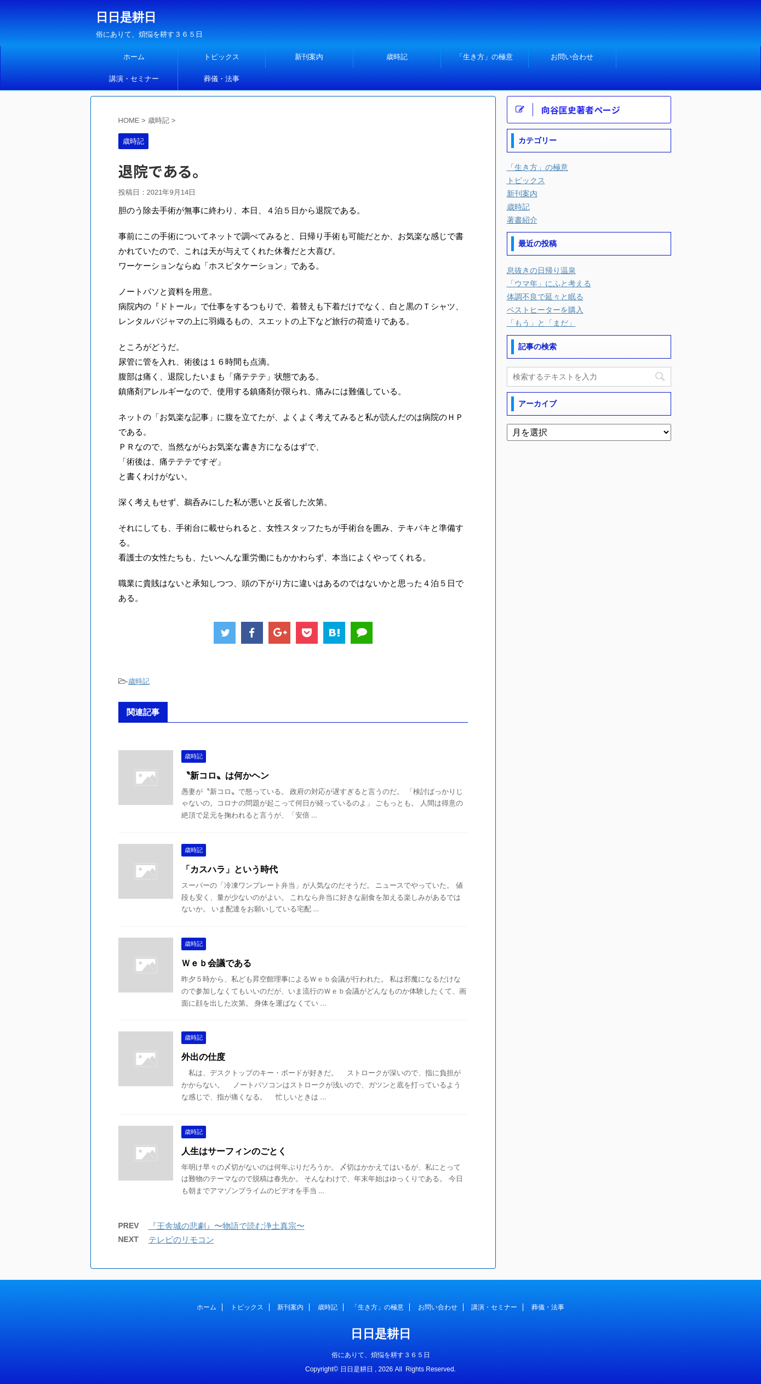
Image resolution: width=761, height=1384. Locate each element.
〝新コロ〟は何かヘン (225, 775)
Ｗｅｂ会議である (216, 963)
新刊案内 (309, 57)
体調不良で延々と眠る (545, 296)
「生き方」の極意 (484, 57)
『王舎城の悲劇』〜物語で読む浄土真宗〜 (226, 1225)
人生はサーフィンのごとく (234, 1151)
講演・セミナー (134, 79)
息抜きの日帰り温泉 (541, 270)
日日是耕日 (126, 17)
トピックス (221, 57)
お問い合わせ (572, 57)
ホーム (134, 57)
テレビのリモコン (181, 1239)
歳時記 (397, 57)
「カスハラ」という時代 (229, 869)
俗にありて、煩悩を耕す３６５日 (380, 1355)
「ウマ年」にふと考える (549, 283)
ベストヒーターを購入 (545, 309)
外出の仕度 (203, 1057)
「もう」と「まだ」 (541, 323)
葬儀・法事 (221, 79)
